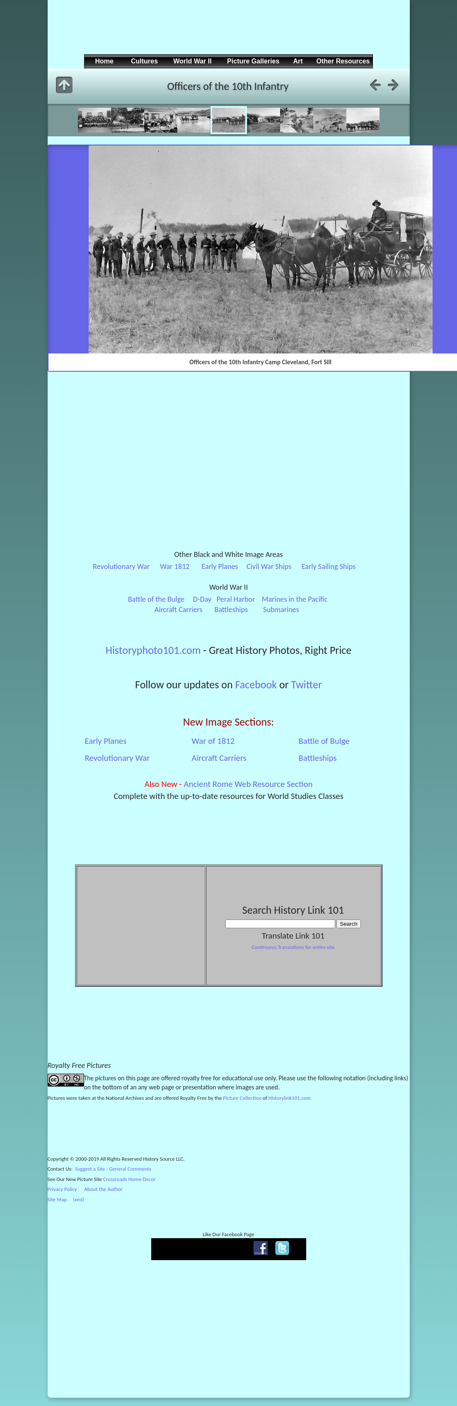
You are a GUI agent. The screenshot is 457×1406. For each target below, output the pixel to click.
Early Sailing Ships (329, 566)
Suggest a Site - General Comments (113, 1169)
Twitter (306, 684)
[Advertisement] (227, 33)
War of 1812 (213, 741)
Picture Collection (242, 1098)
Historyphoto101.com (153, 650)
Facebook (256, 684)
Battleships (231, 609)
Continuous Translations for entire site (292, 947)
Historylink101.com (289, 1098)
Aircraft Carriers (179, 609)
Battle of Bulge (324, 741)
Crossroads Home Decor (129, 1179)
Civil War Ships (269, 566)
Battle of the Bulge (156, 599)
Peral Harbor (236, 599)
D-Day (202, 599)
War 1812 (175, 566)
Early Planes (219, 566)
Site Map (57, 1199)
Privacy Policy (62, 1189)
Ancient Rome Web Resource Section (248, 784)
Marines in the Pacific (294, 599)
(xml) (78, 1199)
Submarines (281, 609)
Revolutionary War (121, 566)
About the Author (103, 1189)
